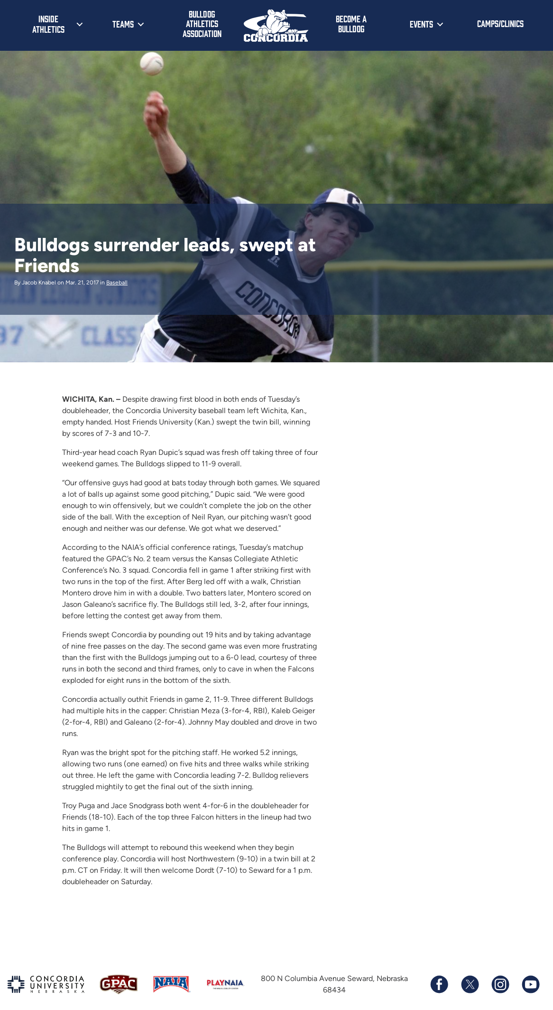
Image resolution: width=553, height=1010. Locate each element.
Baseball (117, 282)
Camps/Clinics (500, 23)
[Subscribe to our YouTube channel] (530, 984)
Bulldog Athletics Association (202, 23)
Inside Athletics (48, 23)
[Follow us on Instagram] (500, 984)
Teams (123, 24)
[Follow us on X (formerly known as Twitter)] (469, 984)
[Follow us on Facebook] (439, 984)
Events (421, 24)
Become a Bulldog (351, 23)
